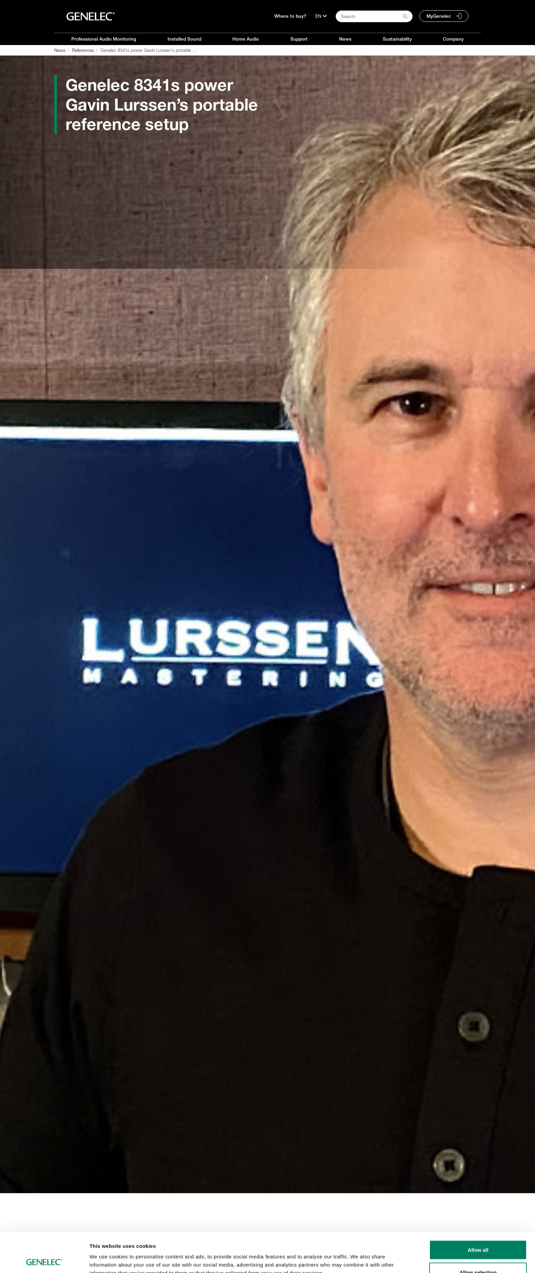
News (345, 39)
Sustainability (397, 39)
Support (299, 39)
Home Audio (245, 39)
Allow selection (477, 1232)
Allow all (478, 1210)
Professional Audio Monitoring (103, 39)
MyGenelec (438, 16)
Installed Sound (184, 39)
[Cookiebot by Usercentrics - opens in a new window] (44, 1260)
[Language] (321, 16)
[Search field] (374, 16)
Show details (358, 1255)
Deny (478, 1255)
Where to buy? (290, 16)
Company (453, 39)
